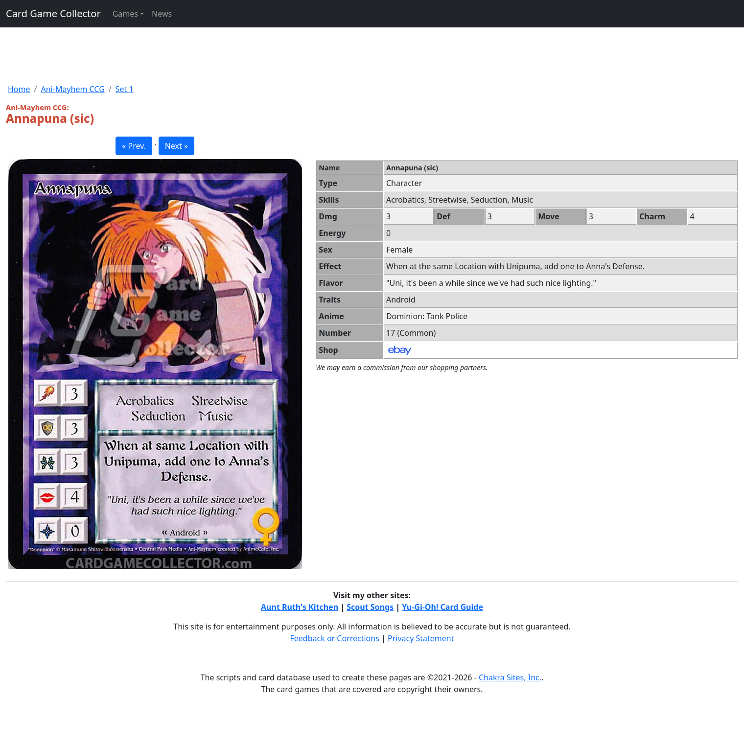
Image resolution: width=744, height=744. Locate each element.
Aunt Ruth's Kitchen (299, 607)
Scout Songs (370, 607)
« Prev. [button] (134, 145)
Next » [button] (176, 145)
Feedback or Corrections (334, 638)
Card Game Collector (53, 13)
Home (19, 89)
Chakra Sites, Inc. (510, 677)
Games (125, 13)
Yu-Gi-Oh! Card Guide (442, 607)
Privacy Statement (421, 638)
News (162, 13)
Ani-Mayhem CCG (72, 89)
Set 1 (125, 89)
